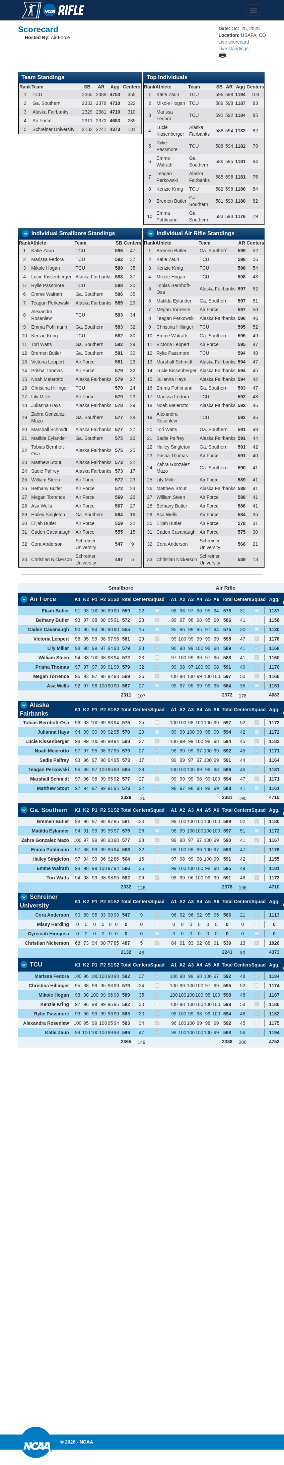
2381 (227, 797)
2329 (126, 797)
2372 (227, 694)
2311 (126, 694)
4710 (274, 797)
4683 (274, 694)
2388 (227, 1041)
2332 (126, 886)
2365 (126, 1041)
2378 (227, 886)
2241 (227, 952)
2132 (126, 952)
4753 (274, 1041)
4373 (274, 952)
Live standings (233, 48)
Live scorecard (233, 42)
